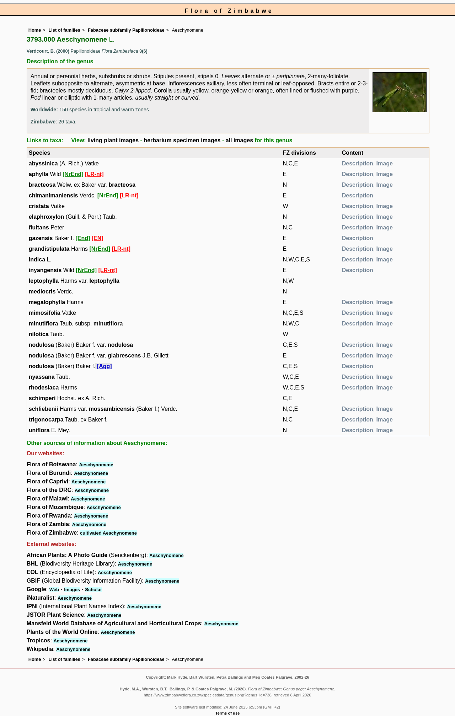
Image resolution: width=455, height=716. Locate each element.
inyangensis (45, 270)
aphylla (38, 174)
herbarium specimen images (182, 140)
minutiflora (43, 323)
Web (54, 589)
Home (34, 30)
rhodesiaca (44, 387)
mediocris (42, 291)
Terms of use (227, 713)
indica (37, 259)
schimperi (42, 398)
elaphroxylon (46, 217)
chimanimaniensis (53, 195)
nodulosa (41, 345)
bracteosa (42, 185)
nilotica (39, 334)
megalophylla (47, 302)
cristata (39, 206)
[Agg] (104, 366)
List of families (64, 30)
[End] (82, 238)
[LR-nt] (94, 174)
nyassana (42, 377)
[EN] (97, 238)
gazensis (41, 238)
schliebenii (43, 409)
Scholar (93, 589)
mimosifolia (44, 313)
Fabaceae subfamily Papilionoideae (126, 30)
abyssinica (43, 163)
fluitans (39, 227)
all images (239, 140)
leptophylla (44, 281)
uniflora (39, 430)
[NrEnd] (73, 174)
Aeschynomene (96, 464)
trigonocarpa (46, 420)
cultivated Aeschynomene (108, 533)
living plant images (113, 140)
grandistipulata (49, 249)
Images (72, 589)
